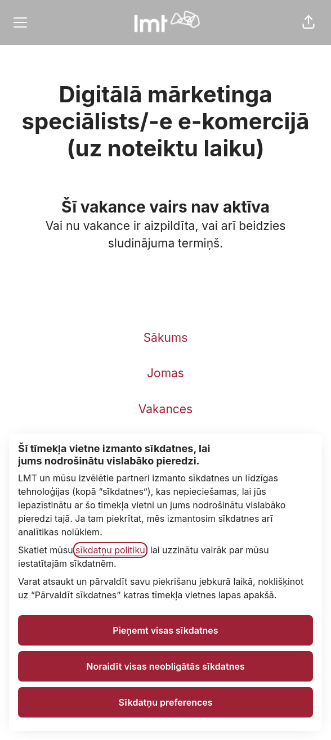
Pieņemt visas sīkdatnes (165, 630)
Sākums (166, 338)
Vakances (165, 409)
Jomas (165, 373)
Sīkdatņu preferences (165, 702)
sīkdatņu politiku (110, 550)
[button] (308, 22)
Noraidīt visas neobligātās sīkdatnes (165, 666)
